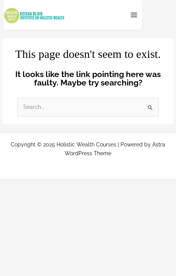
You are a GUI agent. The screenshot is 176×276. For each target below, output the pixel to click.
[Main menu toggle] (134, 15)
